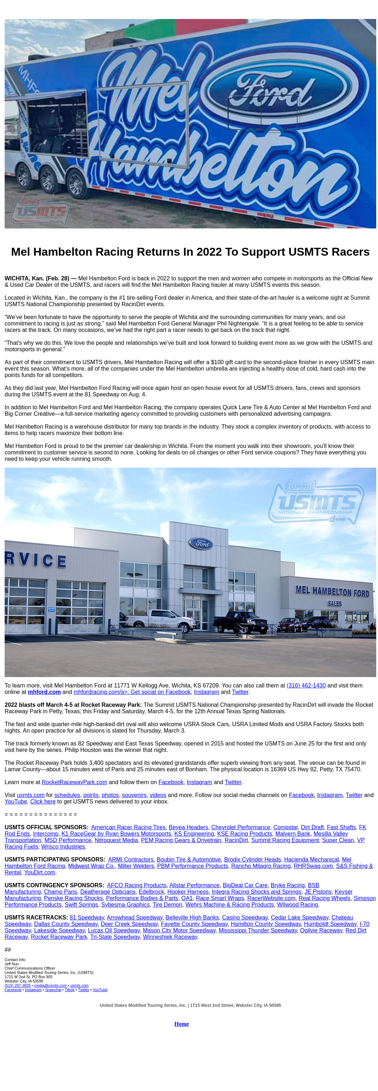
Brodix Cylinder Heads (252, 859)
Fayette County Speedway (194, 924)
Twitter (240, 692)
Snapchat (53, 990)
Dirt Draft (312, 827)
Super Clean (338, 840)
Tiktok (70, 990)
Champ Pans (60, 892)
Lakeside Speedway (59, 930)
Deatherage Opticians (108, 892)
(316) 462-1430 (306, 685)
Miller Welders (136, 866)
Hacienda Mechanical (311, 859)
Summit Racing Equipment (285, 840)
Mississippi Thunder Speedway (258, 930)
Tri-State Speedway (115, 937)
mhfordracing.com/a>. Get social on (119, 692)
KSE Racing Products (244, 834)
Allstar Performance (194, 885)
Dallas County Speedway (66, 924)
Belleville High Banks (192, 917)
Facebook (177, 692)
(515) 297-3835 (18, 985)
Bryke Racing (288, 885)
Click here (43, 801)
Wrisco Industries (63, 847)
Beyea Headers (188, 827)
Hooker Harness (188, 892)
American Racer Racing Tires (128, 827)
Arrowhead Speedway (134, 917)
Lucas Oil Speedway (114, 930)
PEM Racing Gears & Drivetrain (181, 840)
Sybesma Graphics (125, 905)
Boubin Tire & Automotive (189, 859)
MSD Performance (67, 840)
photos (110, 795)
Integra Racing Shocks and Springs (257, 892)
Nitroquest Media (116, 840)
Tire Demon (167, 905)
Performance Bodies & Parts (142, 898)
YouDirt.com (39, 872)
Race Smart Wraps (220, 898)
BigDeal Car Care (245, 885)
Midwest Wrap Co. (91, 866)
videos (158, 795)
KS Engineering (194, 834)
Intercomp (45, 834)
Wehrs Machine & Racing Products (229, 905)
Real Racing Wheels (324, 898)
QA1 (187, 898)
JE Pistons (318, 892)
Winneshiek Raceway (170, 937)
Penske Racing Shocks (73, 898)
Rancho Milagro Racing (260, 866)
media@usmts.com (50, 985)
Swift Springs (81, 905)
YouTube (16, 801)
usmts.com (30, 795)
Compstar (285, 827)
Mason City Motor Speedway (179, 930)
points (91, 795)
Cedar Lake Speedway (299, 917)
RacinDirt (236, 840)
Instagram (206, 692)
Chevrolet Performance (241, 827)
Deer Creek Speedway (129, 924)
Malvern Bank (292, 834)
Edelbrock (151, 892)
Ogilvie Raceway (321, 930)
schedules (67, 795)
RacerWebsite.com (271, 898)
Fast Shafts (341, 827)
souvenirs (134, 795)
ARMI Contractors (131, 859)
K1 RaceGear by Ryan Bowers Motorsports (116, 834)
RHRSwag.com (313, 866)
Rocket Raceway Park (59, 937)
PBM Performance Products (192, 866)
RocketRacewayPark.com (74, 782)
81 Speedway (87, 917)
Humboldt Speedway (330, 924)
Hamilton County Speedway (266, 924)
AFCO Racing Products (136, 885)
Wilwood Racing (297, 905)
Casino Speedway (245, 917)
